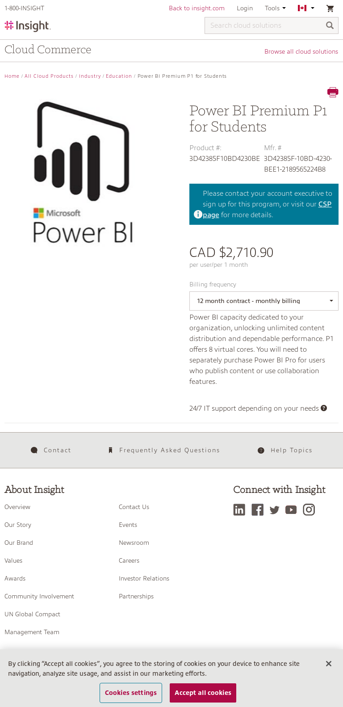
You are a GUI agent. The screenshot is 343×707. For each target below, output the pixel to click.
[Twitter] (277, 510)
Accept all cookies (203, 692)
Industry (90, 76)
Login (245, 8)
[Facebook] (259, 510)
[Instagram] (311, 510)
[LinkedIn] (241, 510)
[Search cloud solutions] (272, 25)
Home (12, 76)
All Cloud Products (49, 76)
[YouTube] (293, 510)
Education (119, 76)
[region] (171, 678)
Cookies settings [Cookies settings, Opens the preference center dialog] (131, 692)
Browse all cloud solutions (302, 51)
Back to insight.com (197, 8)
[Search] (330, 26)
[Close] (329, 663)
